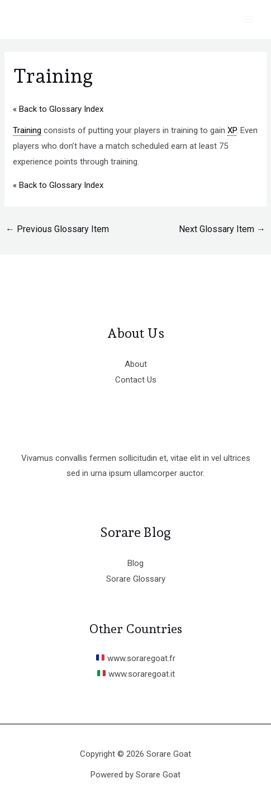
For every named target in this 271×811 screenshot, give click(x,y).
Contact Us (135, 380)
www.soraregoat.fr (135, 658)
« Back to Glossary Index (58, 109)
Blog (135, 563)
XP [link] (231, 130)
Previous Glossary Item (57, 229)
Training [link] (27, 130)
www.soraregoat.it (136, 674)
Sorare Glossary (135, 579)
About (136, 364)
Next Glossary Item (222, 229)
